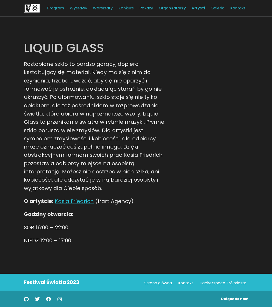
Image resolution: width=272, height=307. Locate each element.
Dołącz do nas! (234, 298)
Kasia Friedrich (74, 201)
